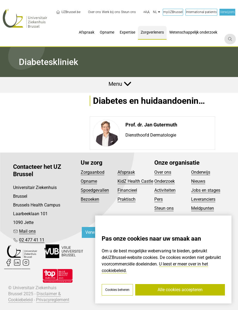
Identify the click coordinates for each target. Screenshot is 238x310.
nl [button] (156, 12)
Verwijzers (227, 12)
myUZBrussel (173, 12)
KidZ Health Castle (135, 181)
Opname (89, 181)
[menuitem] (94, 12)
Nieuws (198, 181)
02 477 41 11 (31, 240)
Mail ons (27, 231)
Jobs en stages (205, 190)
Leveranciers (203, 199)
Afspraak (126, 172)
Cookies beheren (117, 290)
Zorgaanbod (92, 172)
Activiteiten (165, 190)
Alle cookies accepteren (180, 289)
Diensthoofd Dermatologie (150, 135)
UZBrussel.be (68, 12)
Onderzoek (164, 181)
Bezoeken (90, 199)
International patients (201, 12)
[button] (146, 12)
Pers (158, 199)
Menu (115, 84)
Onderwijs (200, 172)
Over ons (162, 172)
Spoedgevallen (95, 190)
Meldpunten (202, 208)
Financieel (127, 190)
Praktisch (126, 199)
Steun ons (164, 208)
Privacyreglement (52, 299)
